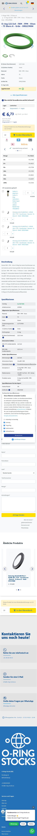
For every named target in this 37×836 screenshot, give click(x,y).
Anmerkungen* (5, 495)
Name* (3, 452)
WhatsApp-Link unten (9, 706)
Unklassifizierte (10, 431)
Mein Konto (5, 834)
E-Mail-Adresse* (5, 443)
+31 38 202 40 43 (8, 658)
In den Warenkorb (22, 135)
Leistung (8, 422)
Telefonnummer (6, 478)
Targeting (8, 425)
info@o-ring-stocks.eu (9, 682)
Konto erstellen (6, 831)
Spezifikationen (7, 299)
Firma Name (4, 461)
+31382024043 (6, 783)
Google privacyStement (10, 415)
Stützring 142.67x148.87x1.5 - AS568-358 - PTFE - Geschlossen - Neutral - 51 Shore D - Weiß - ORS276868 (23, 214)
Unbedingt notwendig (12, 419)
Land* (3, 469)
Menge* (3, 486)
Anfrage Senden (18, 515)
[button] (32, 3)
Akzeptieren (18, 435)
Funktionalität (9, 428)
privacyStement (21, 409)
